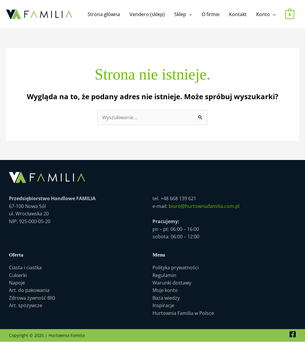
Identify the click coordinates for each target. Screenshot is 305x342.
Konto (263, 14)
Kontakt (238, 14)
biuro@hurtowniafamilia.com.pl (204, 206)
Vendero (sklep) (147, 14)
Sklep (180, 14)
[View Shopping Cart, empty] (290, 14)
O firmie (211, 14)
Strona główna (104, 14)
